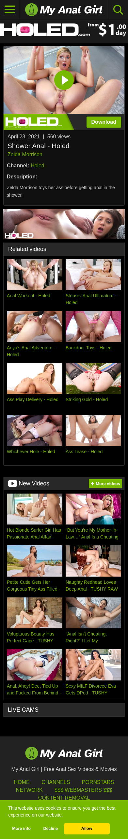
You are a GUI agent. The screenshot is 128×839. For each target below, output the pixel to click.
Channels (55, 782)
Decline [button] (50, 828)
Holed (37, 165)
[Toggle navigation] (10, 10)
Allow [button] (86, 828)
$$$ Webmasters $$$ (83, 790)
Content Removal (64, 798)
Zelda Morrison (25, 154)
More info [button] (21, 828)
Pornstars (98, 782)
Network (29, 790)
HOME (22, 782)
